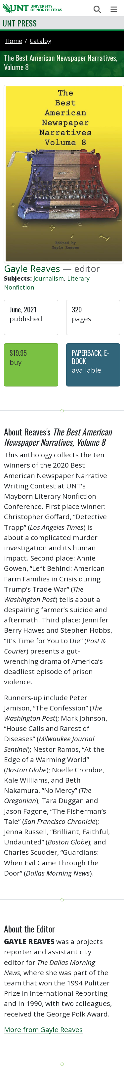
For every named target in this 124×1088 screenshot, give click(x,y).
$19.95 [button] (18, 352)
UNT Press (20, 23)
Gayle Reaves (32, 268)
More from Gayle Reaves (43, 1029)
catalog (41, 41)
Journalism (48, 278)
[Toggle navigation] (114, 9)
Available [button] (86, 370)
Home (13, 41)
